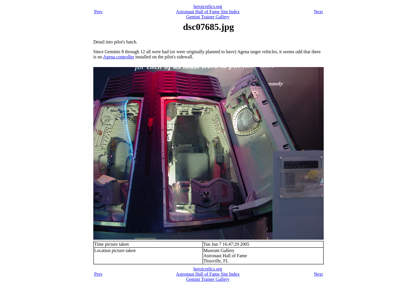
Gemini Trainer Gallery (207, 16)
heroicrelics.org (208, 6)
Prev (98, 11)
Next (318, 11)
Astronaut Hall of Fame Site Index (208, 11)
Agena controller (118, 56)
